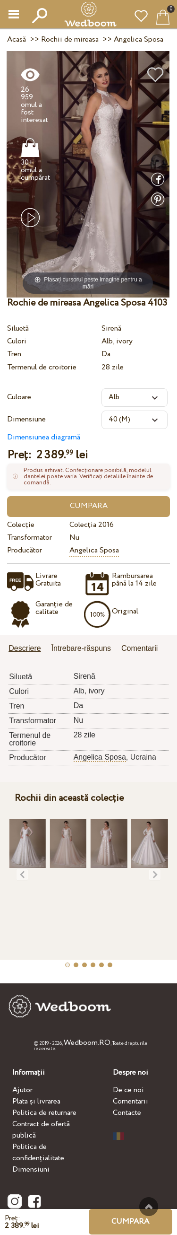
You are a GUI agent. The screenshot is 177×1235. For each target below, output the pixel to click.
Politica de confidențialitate (38, 1152)
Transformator (29, 537)
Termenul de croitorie (41, 367)
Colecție (20, 524)
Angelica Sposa (94, 550)
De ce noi (128, 1090)
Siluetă (18, 328)
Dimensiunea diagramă (43, 437)
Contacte (127, 1112)
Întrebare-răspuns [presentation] (81, 648)
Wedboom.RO (87, 1042)
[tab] (27, 649)
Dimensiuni (31, 1169)
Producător (24, 550)
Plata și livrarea (36, 1101)
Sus (148, 1206)
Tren (14, 354)
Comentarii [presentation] (139, 648)
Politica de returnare (44, 1112)
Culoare (19, 397)
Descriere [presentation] (24, 648)
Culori (16, 341)
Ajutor (22, 1090)
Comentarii (130, 1101)
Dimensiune (26, 419)
